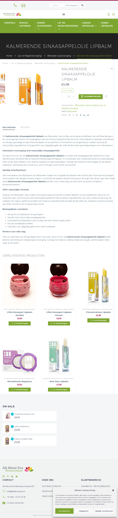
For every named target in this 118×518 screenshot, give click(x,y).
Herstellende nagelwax (19, 381)
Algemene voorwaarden (42, 515)
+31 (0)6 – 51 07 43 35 (16, 497)
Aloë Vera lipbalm (58, 381)
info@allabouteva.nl (16, 491)
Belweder (72, 111)
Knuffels (9, 23)
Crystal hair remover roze (24, 414)
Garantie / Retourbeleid (95, 486)
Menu (64, 14)
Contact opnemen (15, 503)
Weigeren (83, 511)
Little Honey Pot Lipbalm (12, 309)
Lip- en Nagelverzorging (68, 24)
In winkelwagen (91, 96)
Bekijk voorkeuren (104, 511)
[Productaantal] (68, 96)
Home (5, 63)
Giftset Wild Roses (21, 426)
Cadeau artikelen (88, 24)
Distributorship (51, 486)
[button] (113, 490)
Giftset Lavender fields (23, 439)
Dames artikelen (107, 24)
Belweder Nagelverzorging (31, 378)
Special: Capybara (25, 24)
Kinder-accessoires (44, 24)
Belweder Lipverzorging (45, 63)
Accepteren (64, 511)
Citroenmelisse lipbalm (98, 312)
